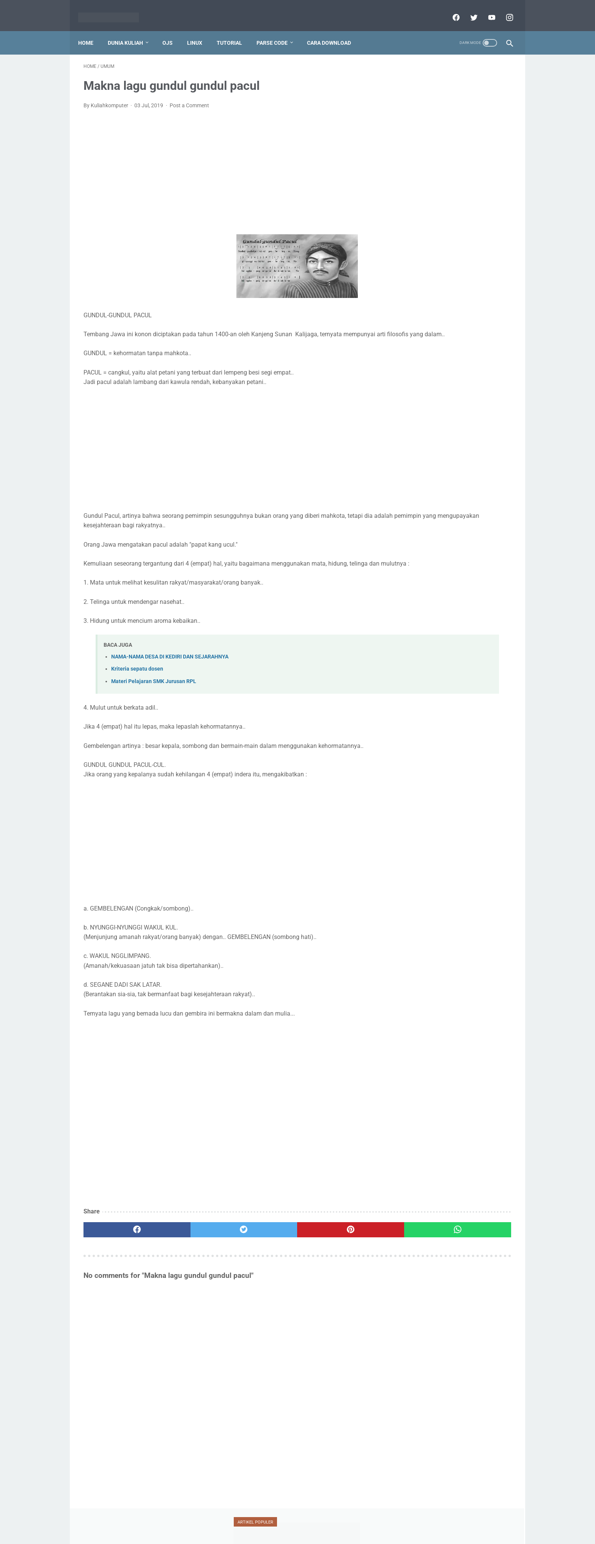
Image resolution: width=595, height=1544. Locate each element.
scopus (463, 398)
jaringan (449, 354)
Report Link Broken (331, 1520)
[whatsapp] (334, 1241)
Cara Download (334, 30)
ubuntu (457, 427)
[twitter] (468, 9)
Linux (200, 30)
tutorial (417, 427)
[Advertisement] (226, 164)
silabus (448, 412)
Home (91, 30)
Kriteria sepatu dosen (137, 680)
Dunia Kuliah (130, 30)
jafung (413, 354)
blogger (414, 340)
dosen (479, 340)
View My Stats (417, 1018)
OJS (173, 30)
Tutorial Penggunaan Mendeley (446, 180)
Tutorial (234, 30)
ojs (451, 384)
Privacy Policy (252, 1520)
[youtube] (485, 9)
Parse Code (277, 30)
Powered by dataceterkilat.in (308, 1532)
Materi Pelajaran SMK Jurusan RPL (153, 693)
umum (415, 441)
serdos (414, 412)
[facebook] (450, 9)
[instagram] (503, 9)
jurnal (485, 354)
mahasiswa (453, 369)
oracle (482, 384)
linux (413, 369)
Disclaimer (289, 1520)
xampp (484, 441)
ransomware (421, 398)
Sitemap (370, 1520)
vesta (450, 441)
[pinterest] (263, 1241)
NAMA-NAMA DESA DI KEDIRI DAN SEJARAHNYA (169, 668)
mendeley (417, 384)
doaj (447, 340)
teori (482, 412)
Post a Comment (189, 98)
